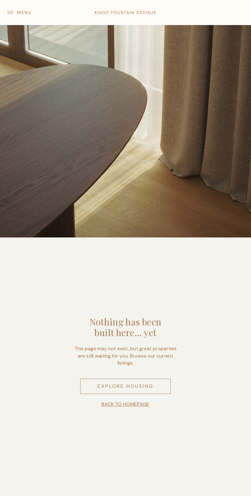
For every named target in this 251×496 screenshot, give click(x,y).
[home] (125, 12)
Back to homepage (125, 404)
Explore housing (125, 386)
